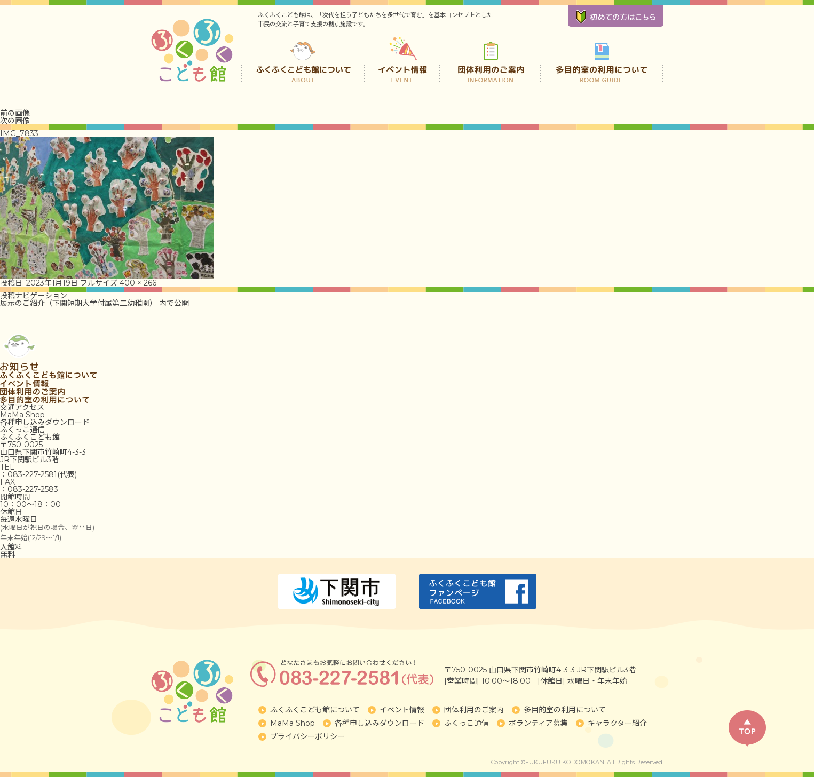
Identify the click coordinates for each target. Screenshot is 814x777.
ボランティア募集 (538, 723)
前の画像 (15, 113)
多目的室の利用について (601, 59)
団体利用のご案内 (490, 59)
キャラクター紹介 (617, 723)
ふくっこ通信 (22, 429)
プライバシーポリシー (307, 736)
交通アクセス (22, 407)
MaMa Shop (22, 414)
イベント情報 (403, 59)
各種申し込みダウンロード (45, 422)
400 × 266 (138, 283)
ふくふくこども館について (303, 59)
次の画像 (15, 120)
